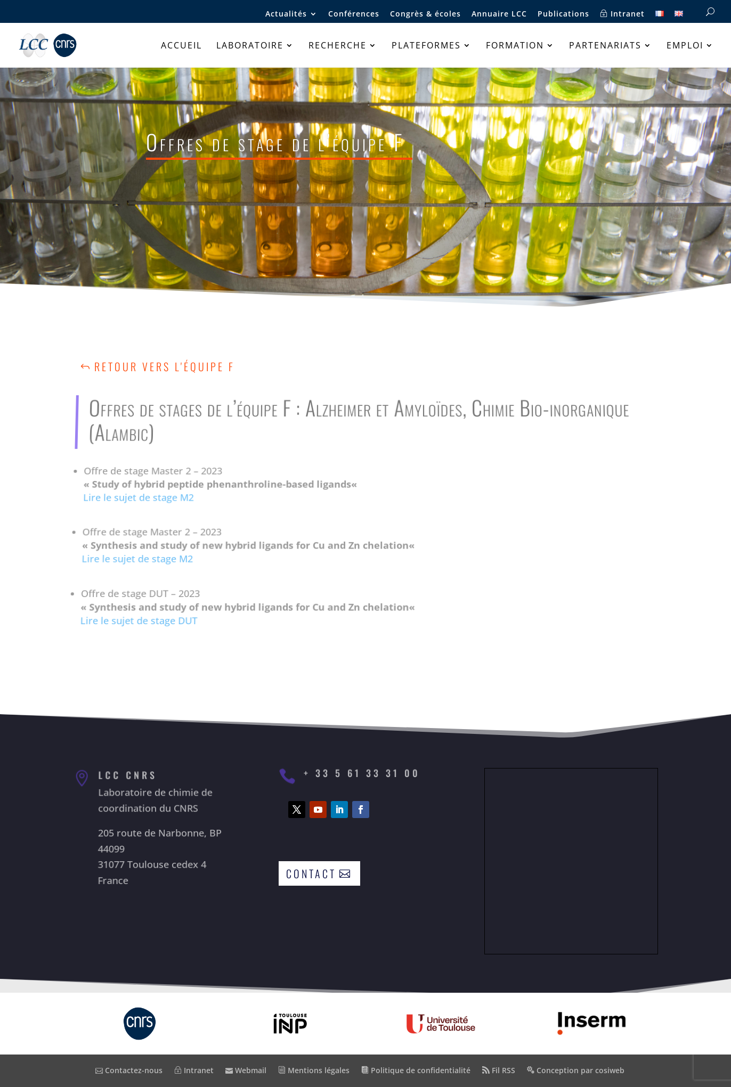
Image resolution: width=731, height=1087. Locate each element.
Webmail (245, 1070)
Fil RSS (498, 1070)
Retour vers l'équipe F (164, 366)
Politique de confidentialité (415, 1070)
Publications (563, 14)
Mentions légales (314, 1070)
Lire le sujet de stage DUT (131, 606)
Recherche (337, 46)
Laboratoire (249, 46)
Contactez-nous (129, 1070)
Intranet (622, 14)
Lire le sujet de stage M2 (142, 502)
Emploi (685, 46)
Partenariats (605, 46)
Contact (311, 873)
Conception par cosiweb (575, 1070)
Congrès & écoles (425, 14)
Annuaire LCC (499, 14)
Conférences (353, 14)
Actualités (286, 14)
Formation (515, 46)
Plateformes (426, 46)
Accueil (181, 46)
